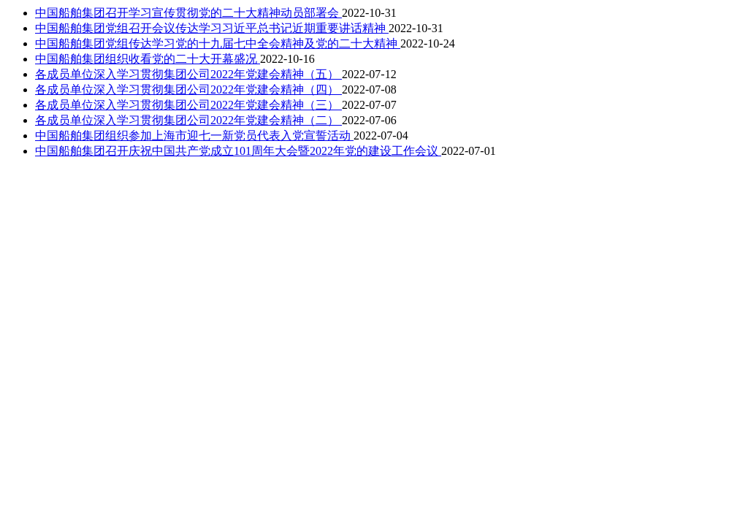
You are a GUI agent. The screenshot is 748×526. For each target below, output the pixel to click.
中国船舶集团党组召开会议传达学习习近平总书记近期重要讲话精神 (212, 28)
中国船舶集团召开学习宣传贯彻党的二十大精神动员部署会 (188, 13)
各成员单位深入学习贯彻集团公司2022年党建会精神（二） (188, 120)
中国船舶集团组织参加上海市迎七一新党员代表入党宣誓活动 (194, 135)
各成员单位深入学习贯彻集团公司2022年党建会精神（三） (188, 105)
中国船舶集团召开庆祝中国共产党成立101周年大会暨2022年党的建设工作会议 (238, 151)
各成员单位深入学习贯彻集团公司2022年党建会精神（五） (188, 74)
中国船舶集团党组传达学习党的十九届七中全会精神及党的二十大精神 (217, 43)
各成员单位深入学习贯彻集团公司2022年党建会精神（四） (188, 89)
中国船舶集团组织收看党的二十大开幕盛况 (147, 59)
